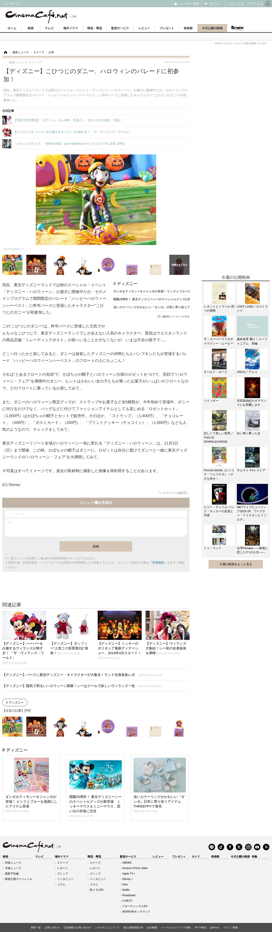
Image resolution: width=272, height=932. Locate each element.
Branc (237, 28)
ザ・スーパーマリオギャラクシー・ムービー (218, 341)
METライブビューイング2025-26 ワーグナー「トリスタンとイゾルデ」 (252, 513)
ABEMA (127, 862)
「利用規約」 (158, 562)
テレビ (49, 28)
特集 (254, 856)
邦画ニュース (13, 862)
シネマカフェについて (107, 927)
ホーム (11, 28)
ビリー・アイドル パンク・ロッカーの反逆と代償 (219, 511)
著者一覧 (36, 927)
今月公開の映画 (212, 28)
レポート (62, 868)
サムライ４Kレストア (251, 470)
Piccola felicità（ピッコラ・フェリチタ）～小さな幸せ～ (219, 474)
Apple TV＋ (129, 873)
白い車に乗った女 (248, 433)
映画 (31, 28)
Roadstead (128, 895)
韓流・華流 (94, 28)
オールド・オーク (215, 372)
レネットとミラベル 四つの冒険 (219, 308)
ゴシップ (62, 873)
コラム (61, 884)
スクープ (62, 862)
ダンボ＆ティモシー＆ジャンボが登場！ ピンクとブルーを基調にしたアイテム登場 (168, 291)
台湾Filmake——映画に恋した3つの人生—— (252, 550)
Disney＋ (127, 879)
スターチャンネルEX (135, 906)
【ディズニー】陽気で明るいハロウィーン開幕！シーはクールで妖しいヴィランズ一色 (81, 686)
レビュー (144, 28)
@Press (214, 927)
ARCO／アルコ (247, 372)
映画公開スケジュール (18, 879)
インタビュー (65, 879)
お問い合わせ (52, 927)
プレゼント (166, 28)
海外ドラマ (70, 28)
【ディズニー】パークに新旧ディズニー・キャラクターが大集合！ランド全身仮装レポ (82, 675)
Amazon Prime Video (135, 868)
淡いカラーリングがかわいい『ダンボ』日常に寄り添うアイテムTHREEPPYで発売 (168, 307)
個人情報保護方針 (133, 927)
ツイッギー (211, 400)
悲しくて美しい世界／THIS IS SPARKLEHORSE (218, 437)
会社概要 (152, 927)
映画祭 (188, 28)
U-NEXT (127, 900)
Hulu (125, 884)
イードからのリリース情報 (176, 927)
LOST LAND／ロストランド (252, 308)
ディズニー (127, 283)
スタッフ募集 (230, 927)
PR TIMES (200, 927)
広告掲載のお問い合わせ (77, 927)
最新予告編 (12, 873)
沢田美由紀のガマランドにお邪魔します (251, 402)
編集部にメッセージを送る (175, 316)
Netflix (126, 889)
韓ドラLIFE (97, 889)
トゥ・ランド (212, 548)
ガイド (196, 856)
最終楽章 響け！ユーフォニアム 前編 (252, 341)
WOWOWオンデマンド (136, 911)
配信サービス (120, 28)
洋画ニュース (13, 868)
